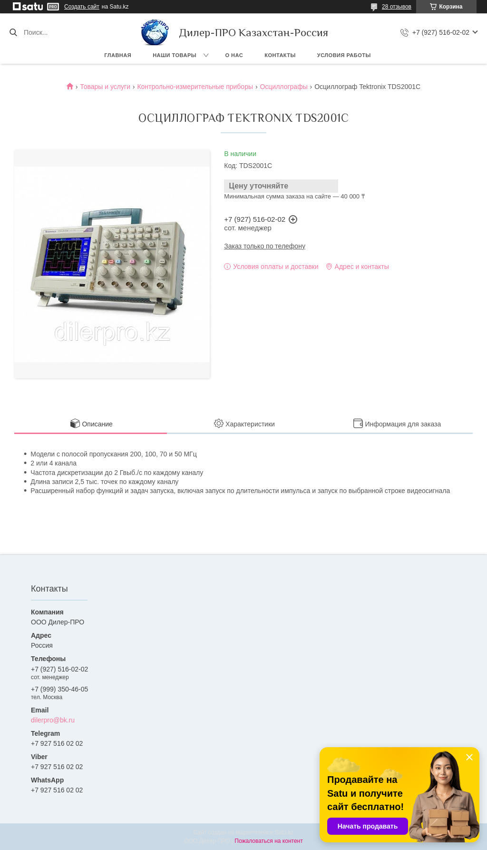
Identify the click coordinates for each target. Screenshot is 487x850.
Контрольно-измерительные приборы (195, 86)
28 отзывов (396, 6)
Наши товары (174, 55)
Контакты (280, 55)
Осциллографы (283, 86)
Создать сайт (81, 6)
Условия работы (344, 55)
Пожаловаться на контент (268, 841)
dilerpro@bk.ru (53, 720)
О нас (234, 55)
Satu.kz (283, 832)
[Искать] (13, 32)
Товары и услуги (105, 86)
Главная (117, 55)
